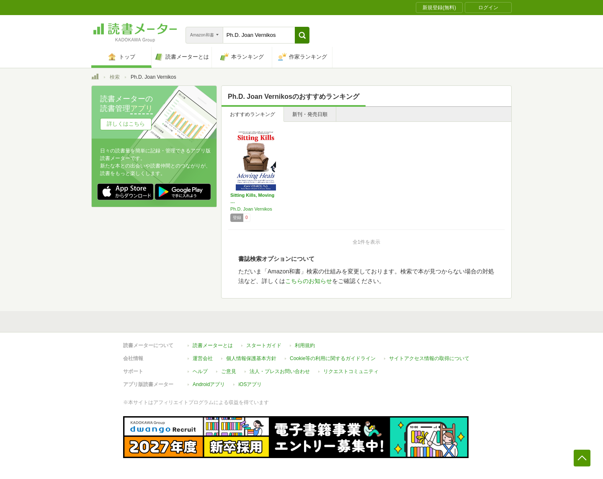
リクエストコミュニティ (351, 371)
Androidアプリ (209, 384)
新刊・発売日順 (309, 114)
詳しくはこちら (126, 124)
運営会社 (203, 358)
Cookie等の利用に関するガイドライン (333, 358)
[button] (302, 35)
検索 (115, 77)
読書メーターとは (213, 345)
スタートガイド (263, 345)
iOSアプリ (250, 384)
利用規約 (305, 345)
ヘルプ (200, 371)
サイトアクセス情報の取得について (429, 358)
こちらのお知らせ (308, 281)
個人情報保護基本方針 (251, 358)
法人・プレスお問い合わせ (280, 371)
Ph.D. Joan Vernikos (251, 208)
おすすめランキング (252, 114)
